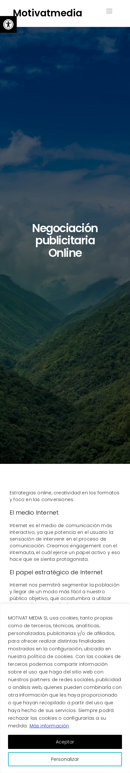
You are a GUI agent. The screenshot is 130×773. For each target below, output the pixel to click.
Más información (49, 726)
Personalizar (65, 759)
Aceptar (65, 742)
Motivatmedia (47, 13)
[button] (8, 24)
